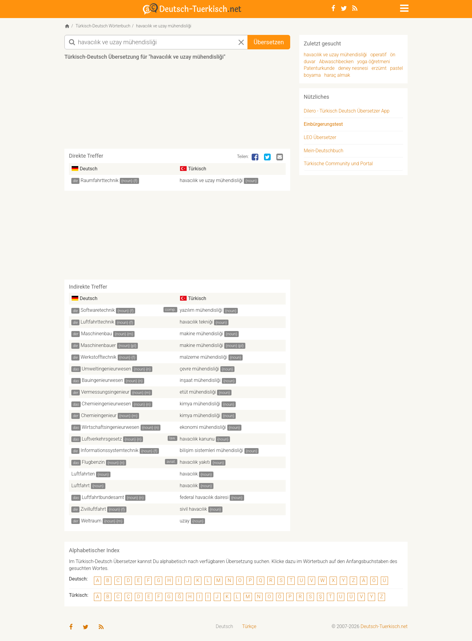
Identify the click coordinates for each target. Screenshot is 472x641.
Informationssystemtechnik (109, 450)
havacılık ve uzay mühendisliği (211, 180)
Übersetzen (269, 42)
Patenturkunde (319, 68)
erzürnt (379, 68)
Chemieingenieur (98, 415)
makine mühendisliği (201, 333)
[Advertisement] (177, 106)
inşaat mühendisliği (200, 380)
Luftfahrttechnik (97, 322)
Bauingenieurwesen (102, 380)
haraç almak (337, 75)
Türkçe (249, 626)
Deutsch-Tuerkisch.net (384, 626)
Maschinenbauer (98, 345)
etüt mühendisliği (198, 392)
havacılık (189, 474)
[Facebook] (333, 8)
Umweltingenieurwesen (106, 369)
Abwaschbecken (336, 61)
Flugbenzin (93, 462)
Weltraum (91, 521)
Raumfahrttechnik (100, 180)
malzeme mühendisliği (203, 357)
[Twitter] (343, 8)
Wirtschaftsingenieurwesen (110, 427)
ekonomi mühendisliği (203, 427)
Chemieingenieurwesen (106, 404)
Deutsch (224, 626)
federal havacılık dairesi (204, 497)
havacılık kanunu (197, 439)
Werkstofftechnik (98, 357)
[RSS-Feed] (354, 8)
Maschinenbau (96, 333)
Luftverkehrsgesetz (102, 439)
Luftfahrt (80, 485)
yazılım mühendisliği (201, 310)
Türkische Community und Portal (338, 163)
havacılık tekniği (196, 322)
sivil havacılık (193, 509)
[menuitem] (224, 626)
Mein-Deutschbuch (323, 150)
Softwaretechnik (98, 310)
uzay (185, 521)
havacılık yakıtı (195, 462)
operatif (378, 54)
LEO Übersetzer (320, 137)
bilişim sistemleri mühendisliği (211, 450)
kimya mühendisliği (200, 404)
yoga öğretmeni (373, 61)
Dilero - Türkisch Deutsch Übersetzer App (347, 111)
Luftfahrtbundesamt (103, 497)
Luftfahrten (83, 474)
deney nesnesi (353, 68)
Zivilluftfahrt (93, 509)
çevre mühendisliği (199, 369)
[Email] (280, 157)
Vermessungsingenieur (105, 392)
